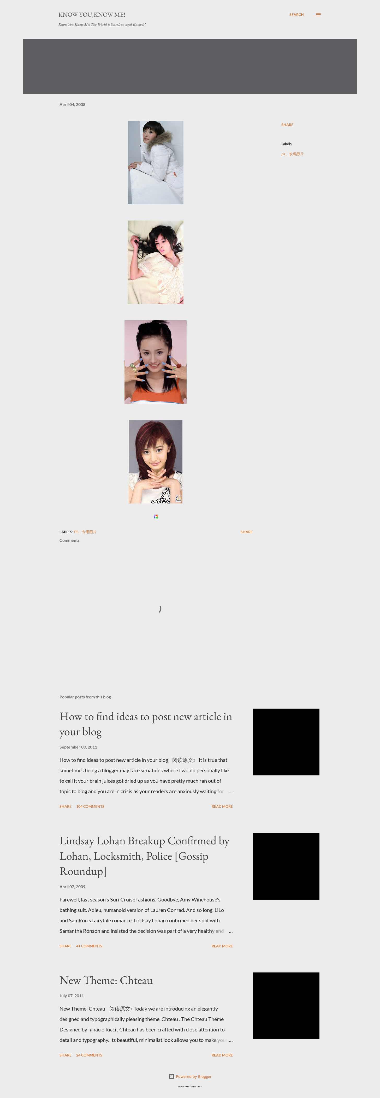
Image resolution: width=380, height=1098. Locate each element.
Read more (222, 806)
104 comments (90, 806)
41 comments (89, 946)
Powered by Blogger (190, 1076)
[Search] (296, 14)
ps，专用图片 (292, 154)
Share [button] (287, 124)
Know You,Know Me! (91, 14)
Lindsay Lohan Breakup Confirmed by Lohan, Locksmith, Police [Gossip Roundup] (144, 855)
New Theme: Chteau (106, 979)
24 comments (89, 1055)
